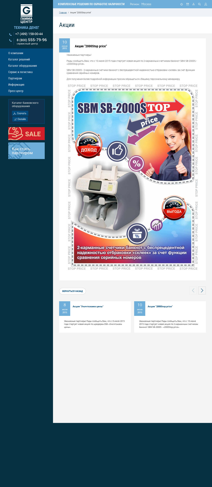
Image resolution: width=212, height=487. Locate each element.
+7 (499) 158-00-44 (29, 34)
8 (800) (32, 41)
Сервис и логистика (20, 72)
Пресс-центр (15, 91)
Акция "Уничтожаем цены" (88, 306)
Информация (16, 84)
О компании (15, 53)
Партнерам (15, 78)
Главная (63, 12)
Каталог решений (19, 59)
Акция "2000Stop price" (160, 306)
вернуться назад (72, 291)
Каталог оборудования (22, 66)
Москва (146, 4)
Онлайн (22, 119)
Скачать (21, 113)
